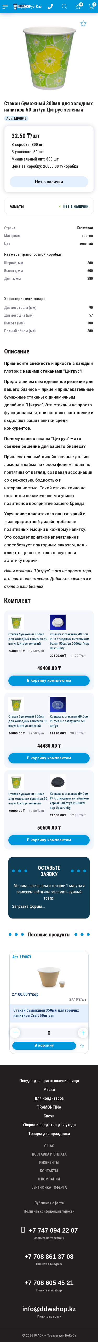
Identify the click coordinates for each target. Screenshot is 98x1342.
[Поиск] (65, 6)
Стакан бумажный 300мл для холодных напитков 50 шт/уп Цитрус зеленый (27, 638)
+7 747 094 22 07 (49, 1230)
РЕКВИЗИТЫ (49, 1162)
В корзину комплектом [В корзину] (49, 680)
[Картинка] (49, 95)
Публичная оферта (49, 1203)
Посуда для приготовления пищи (49, 1080)
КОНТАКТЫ (49, 1171)
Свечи (49, 1116)
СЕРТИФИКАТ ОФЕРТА (49, 1187)
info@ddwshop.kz (49, 1308)
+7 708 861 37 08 (49, 1256)
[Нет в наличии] (49, 181)
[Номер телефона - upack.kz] (51, 6)
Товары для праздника (49, 1133)
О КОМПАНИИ (49, 1179)
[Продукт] (49, 987)
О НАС (49, 1146)
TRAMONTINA (49, 1107)
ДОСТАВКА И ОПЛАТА (49, 1154)
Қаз (39, 6)
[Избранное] (79, 6)
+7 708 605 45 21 (49, 1282)
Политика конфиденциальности (49, 1211)
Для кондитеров (49, 1098)
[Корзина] (92, 6)
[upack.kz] (19, 6)
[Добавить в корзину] (44, 1046)
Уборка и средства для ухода (49, 1124)
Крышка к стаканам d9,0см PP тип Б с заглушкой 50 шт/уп (69, 721)
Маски (49, 1089)
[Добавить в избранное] (83, 23)
